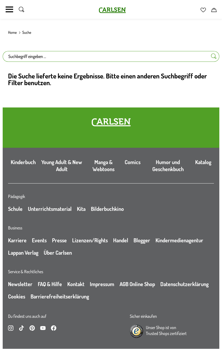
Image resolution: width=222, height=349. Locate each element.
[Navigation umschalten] (9, 9)
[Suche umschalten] (21, 9)
